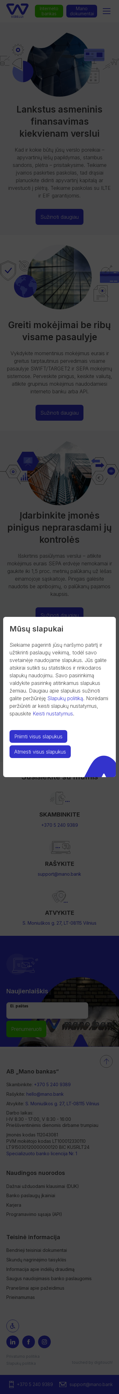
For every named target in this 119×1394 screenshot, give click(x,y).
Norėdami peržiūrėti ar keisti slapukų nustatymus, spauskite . (59, 706)
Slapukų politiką (65, 698)
